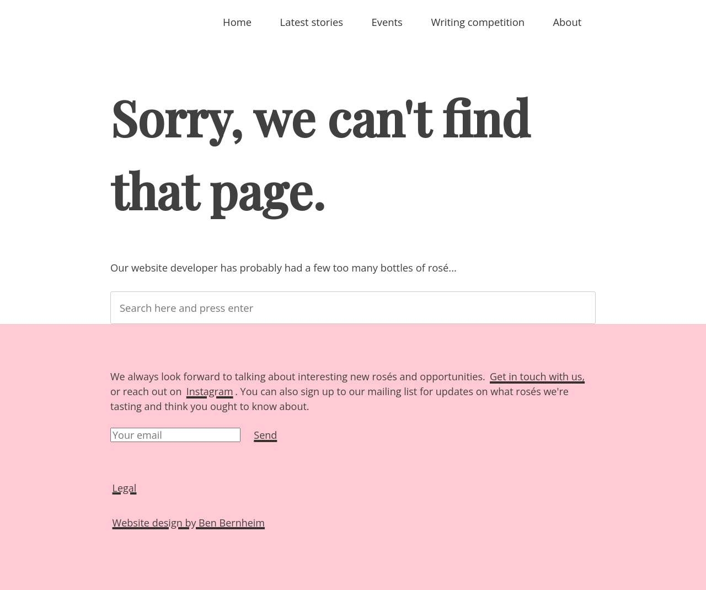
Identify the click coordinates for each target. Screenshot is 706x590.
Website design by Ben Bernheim (189, 522)
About (567, 22)
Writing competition (478, 22)
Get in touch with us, (537, 376)
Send (265, 435)
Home (237, 22)
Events (387, 22)
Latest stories (311, 22)
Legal (125, 487)
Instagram (209, 391)
